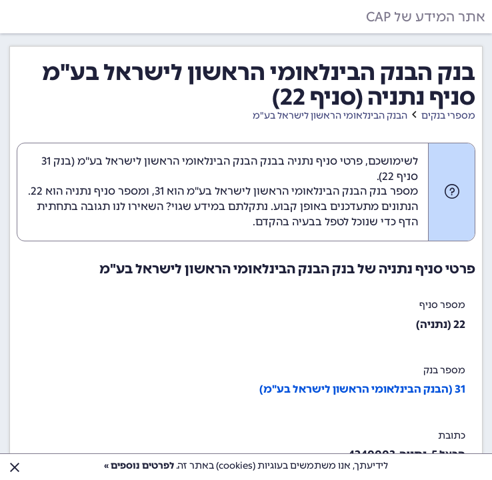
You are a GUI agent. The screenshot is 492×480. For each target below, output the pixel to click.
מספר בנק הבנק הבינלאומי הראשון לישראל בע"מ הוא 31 (286, 191)
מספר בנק (444, 370)
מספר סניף (442, 305)
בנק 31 (56, 161)
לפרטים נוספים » (139, 465)
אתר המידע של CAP (425, 17)
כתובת (451, 435)
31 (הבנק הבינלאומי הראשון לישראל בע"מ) (362, 389)
